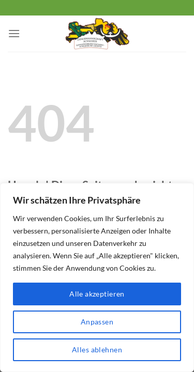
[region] (97, 277)
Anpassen (97, 321)
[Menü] (14, 33)
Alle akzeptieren (97, 293)
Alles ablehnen (97, 349)
